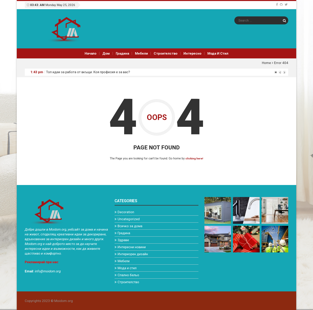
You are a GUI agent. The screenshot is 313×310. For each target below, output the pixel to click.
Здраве (123, 240)
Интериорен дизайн (133, 254)
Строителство (165, 53)
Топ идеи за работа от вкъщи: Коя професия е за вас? (88, 72)
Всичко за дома (130, 226)
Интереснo (192, 53)
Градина (122, 53)
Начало (90, 53)
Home (266, 63)
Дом (106, 53)
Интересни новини (132, 247)
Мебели (141, 53)
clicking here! (194, 158)
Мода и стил (217, 53)
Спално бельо (128, 275)
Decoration (126, 212)
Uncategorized (129, 219)
